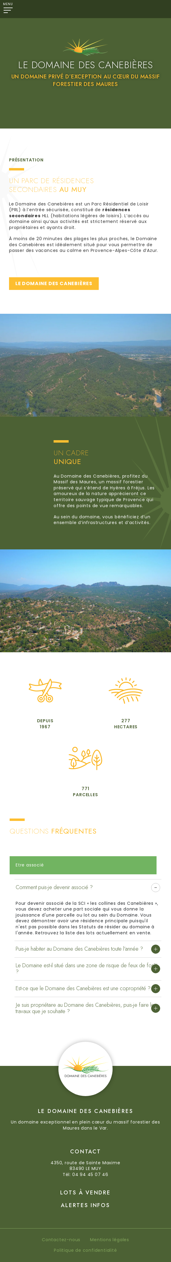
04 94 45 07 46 (90, 1174)
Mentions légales (109, 1240)
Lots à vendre (85, 1193)
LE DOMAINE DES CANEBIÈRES (53, 283)
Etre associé (30, 865)
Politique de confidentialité (85, 1250)
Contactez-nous (61, 1240)
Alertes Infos (85, 1205)
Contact (85, 1152)
